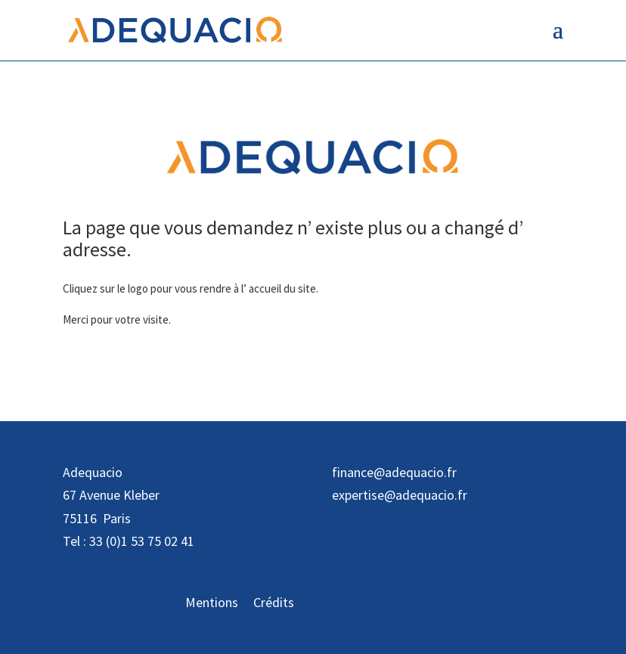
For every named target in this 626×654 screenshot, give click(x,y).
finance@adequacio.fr (394, 472)
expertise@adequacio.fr (399, 495)
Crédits (273, 602)
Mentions (211, 602)
